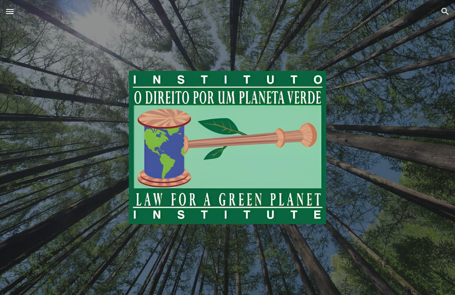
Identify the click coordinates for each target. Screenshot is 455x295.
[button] (10, 11)
